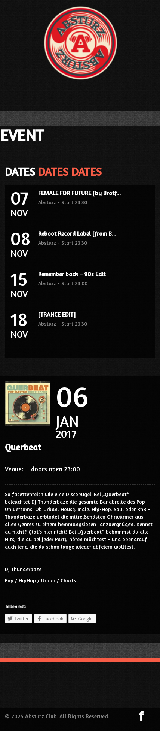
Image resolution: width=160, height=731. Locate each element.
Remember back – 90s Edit (71, 274)
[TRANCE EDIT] (57, 314)
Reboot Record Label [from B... (77, 233)
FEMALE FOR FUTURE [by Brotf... (79, 193)
